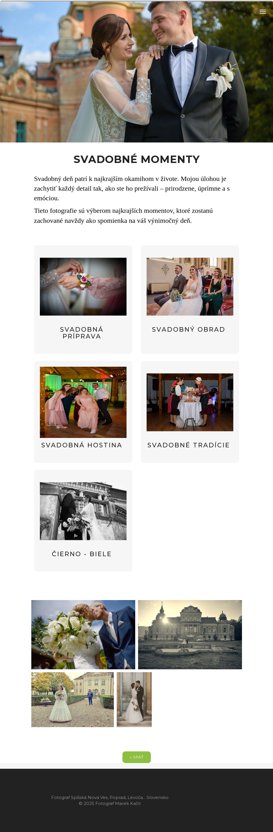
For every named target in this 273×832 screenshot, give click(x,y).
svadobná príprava (82, 333)
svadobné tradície (188, 445)
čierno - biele (82, 554)
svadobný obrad (188, 329)
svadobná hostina (81, 445)
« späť (136, 757)
